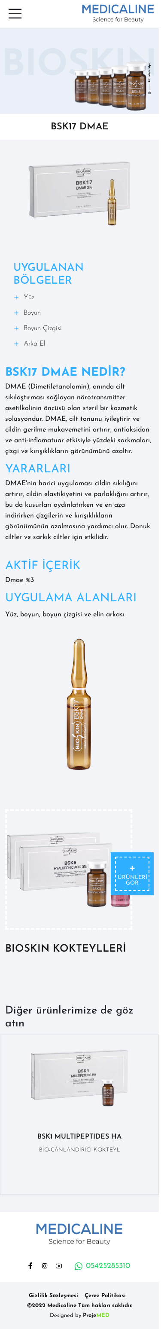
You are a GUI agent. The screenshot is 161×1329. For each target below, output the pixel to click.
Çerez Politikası (105, 1295)
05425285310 (101, 1266)
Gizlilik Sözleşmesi (53, 1295)
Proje (96, 1315)
